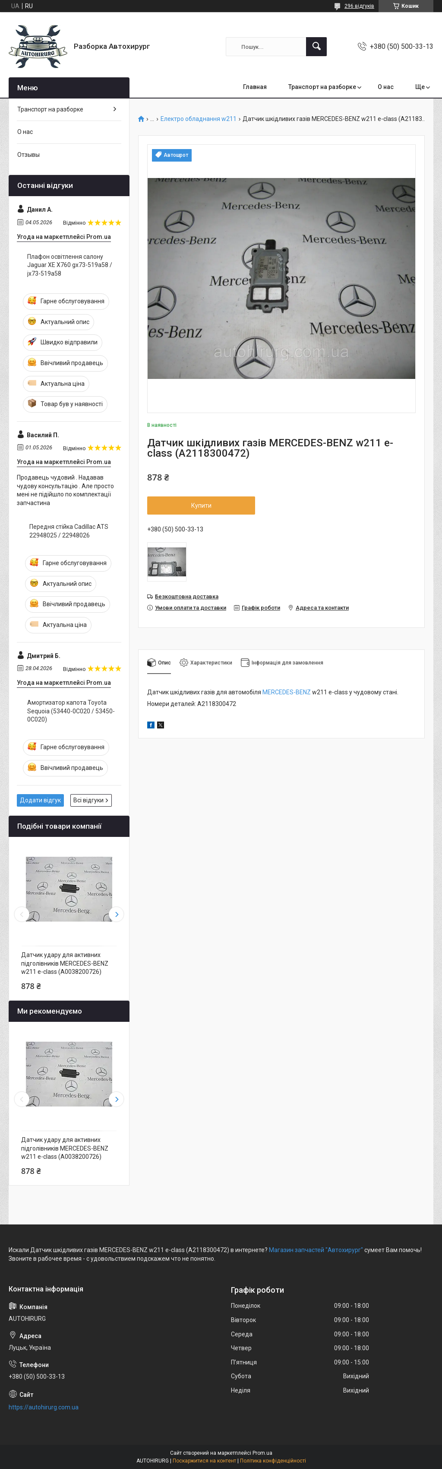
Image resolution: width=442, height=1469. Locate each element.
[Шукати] (316, 46)
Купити (201, 505)
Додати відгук (40, 800)
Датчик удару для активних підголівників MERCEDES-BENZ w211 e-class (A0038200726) (64, 963)
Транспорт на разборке (322, 86)
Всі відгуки (88, 800)
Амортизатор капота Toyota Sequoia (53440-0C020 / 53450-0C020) (71, 711)
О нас (386, 86)
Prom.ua (262, 1453)
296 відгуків (359, 6)
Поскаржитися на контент (204, 1461)
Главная (255, 86)
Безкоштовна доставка (186, 596)
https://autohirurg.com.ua (44, 1407)
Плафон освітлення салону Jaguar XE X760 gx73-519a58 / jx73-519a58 (69, 265)
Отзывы (28, 154)
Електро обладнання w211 (199, 119)
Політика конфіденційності (273, 1461)
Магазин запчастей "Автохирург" (316, 1249)
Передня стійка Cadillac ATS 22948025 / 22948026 (68, 531)
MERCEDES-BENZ (286, 692)
